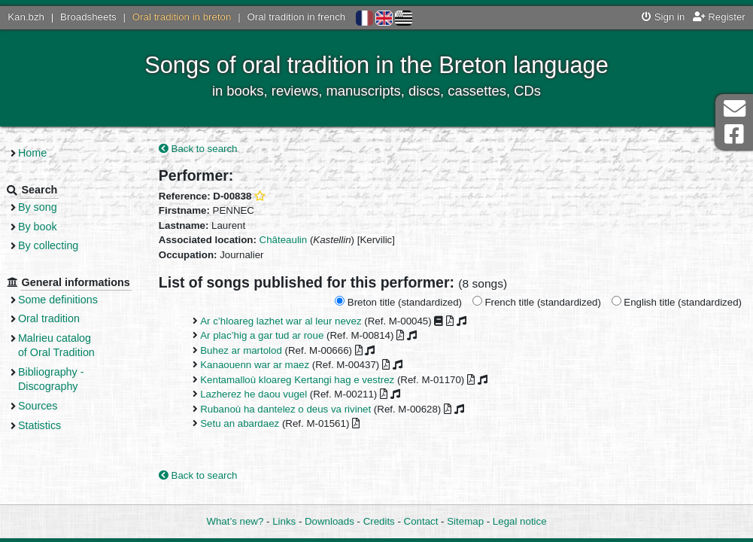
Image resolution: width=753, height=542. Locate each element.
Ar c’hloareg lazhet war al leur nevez (291, 321)
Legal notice (520, 521)
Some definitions (71, 314)
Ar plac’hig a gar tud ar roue (272, 336)
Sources (51, 420)
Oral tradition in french (296, 17)
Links (284, 521)
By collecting (61, 245)
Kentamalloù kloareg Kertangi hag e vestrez (308, 379)
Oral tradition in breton (182, 17)
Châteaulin (294, 240)
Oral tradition (62, 333)
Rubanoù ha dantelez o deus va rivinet (296, 409)
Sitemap (465, 521)
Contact (421, 521)
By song (50, 207)
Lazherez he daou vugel (264, 394)
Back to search (208, 148)
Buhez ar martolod (252, 351)
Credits (379, 521)
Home (45, 153)
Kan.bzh (26, 17)
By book (50, 227)
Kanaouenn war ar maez (265, 365)
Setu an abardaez (250, 424)
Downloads (329, 521)
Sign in (663, 17)
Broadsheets (88, 17)
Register (719, 17)
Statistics (52, 440)
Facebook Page (734, 134)
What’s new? (234, 521)
